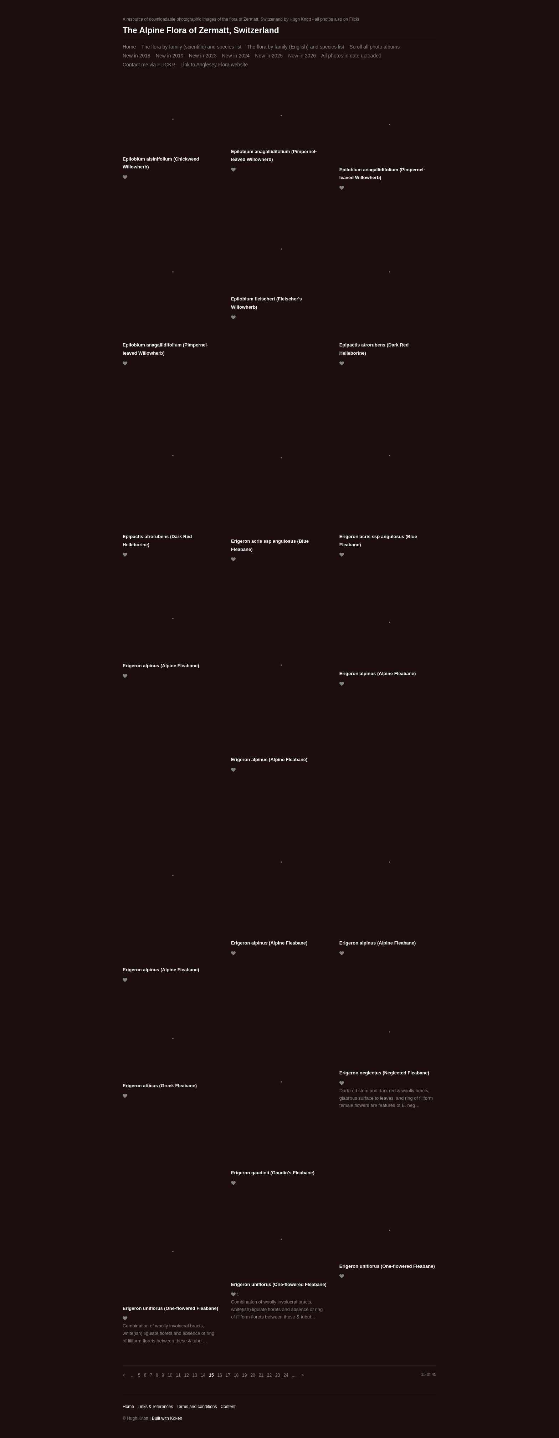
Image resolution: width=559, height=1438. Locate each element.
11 (178, 1375)
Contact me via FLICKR (149, 64)
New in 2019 (170, 56)
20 (252, 1375)
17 (228, 1375)
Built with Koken (167, 1418)
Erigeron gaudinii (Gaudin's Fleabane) (272, 1172)
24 (285, 1375)
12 (186, 1375)
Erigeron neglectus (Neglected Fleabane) (384, 1072)
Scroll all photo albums (374, 47)
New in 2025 (269, 56)
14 (203, 1375)
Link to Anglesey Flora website (214, 64)
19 (244, 1375)
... (132, 1375)
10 (170, 1375)
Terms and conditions (196, 1406)
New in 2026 (302, 56)
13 (195, 1375)
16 (219, 1375)
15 (211, 1375)
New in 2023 (203, 56)
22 (269, 1375)
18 (236, 1375)
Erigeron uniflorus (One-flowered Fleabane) (170, 1308)
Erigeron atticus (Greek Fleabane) (160, 1085)
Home (129, 47)
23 (277, 1375)
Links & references (155, 1406)
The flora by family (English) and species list (295, 47)
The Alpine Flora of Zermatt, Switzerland (201, 30)
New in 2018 (136, 56)
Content (227, 1406)
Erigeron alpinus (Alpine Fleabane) (161, 665)
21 (261, 1375)
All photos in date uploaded (351, 56)
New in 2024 (236, 56)
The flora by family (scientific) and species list (191, 47)
